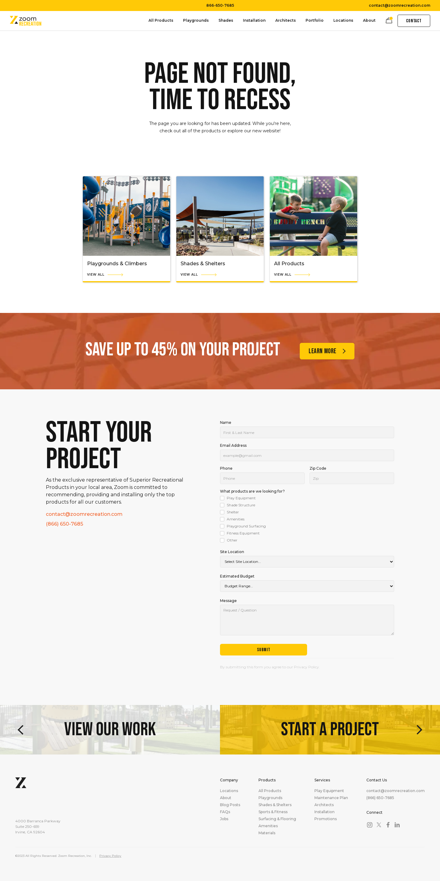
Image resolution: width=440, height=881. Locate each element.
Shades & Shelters (275, 805)
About (369, 20)
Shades (225, 20)
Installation (254, 20)
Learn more (322, 351)
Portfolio (315, 20)
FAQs (225, 812)
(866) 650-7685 (64, 524)
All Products (160, 20)
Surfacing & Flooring (277, 819)
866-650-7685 (220, 5)
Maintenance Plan (331, 798)
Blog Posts (230, 805)
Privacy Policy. (307, 667)
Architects (285, 20)
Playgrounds (196, 20)
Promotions (325, 819)
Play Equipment (329, 791)
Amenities (268, 826)
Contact (414, 21)
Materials (266, 833)
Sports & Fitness (273, 812)
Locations (343, 20)
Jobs (224, 819)
